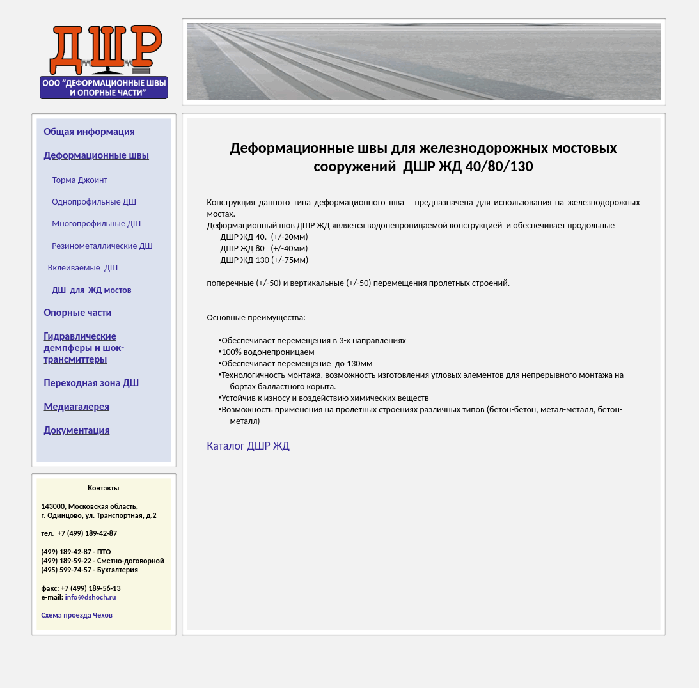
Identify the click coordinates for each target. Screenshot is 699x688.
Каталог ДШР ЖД (248, 446)
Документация (77, 430)
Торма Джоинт (79, 180)
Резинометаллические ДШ (102, 245)
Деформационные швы (97, 155)
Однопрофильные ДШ (94, 201)
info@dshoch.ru (90, 597)
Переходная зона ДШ (91, 383)
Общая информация (89, 131)
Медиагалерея (77, 406)
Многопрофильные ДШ (96, 223)
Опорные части (78, 312)
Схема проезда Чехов (77, 615)
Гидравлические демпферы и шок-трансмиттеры (84, 347)
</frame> (58, 576)
